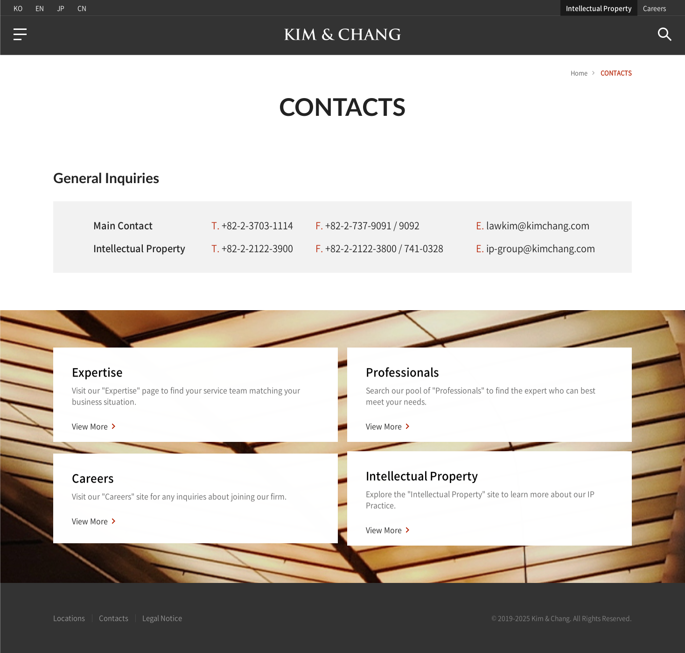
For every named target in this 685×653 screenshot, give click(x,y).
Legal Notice (162, 618)
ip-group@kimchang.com (540, 248)
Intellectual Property (599, 8)
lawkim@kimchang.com (537, 225)
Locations (69, 618)
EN (39, 8)
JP (60, 8)
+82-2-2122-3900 (257, 248)
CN (81, 8)
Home (579, 73)
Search (664, 34)
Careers (654, 8)
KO (18, 8)
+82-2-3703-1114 (257, 225)
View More (90, 426)
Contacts (113, 618)
